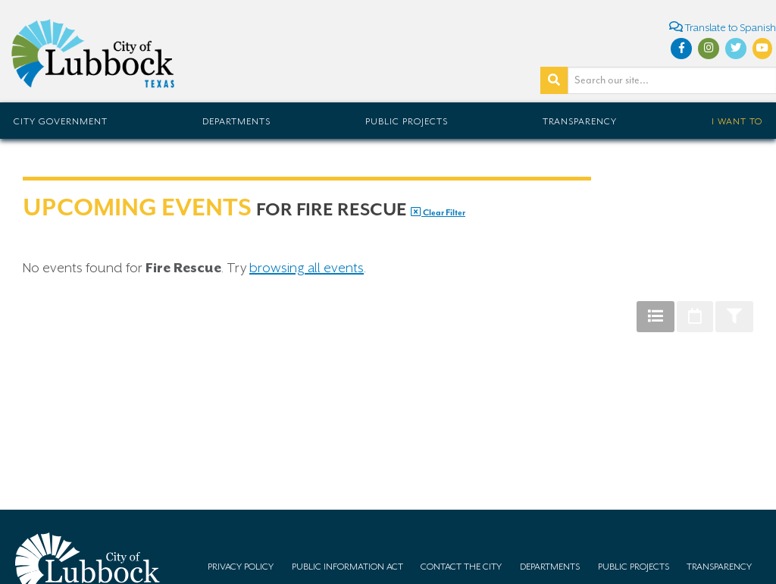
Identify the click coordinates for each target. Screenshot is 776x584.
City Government (61, 121)
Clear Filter (438, 212)
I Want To (737, 121)
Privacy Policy (241, 566)
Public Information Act (347, 566)
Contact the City (461, 566)
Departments (236, 121)
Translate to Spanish (722, 26)
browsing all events (306, 267)
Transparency (580, 121)
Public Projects (406, 121)
